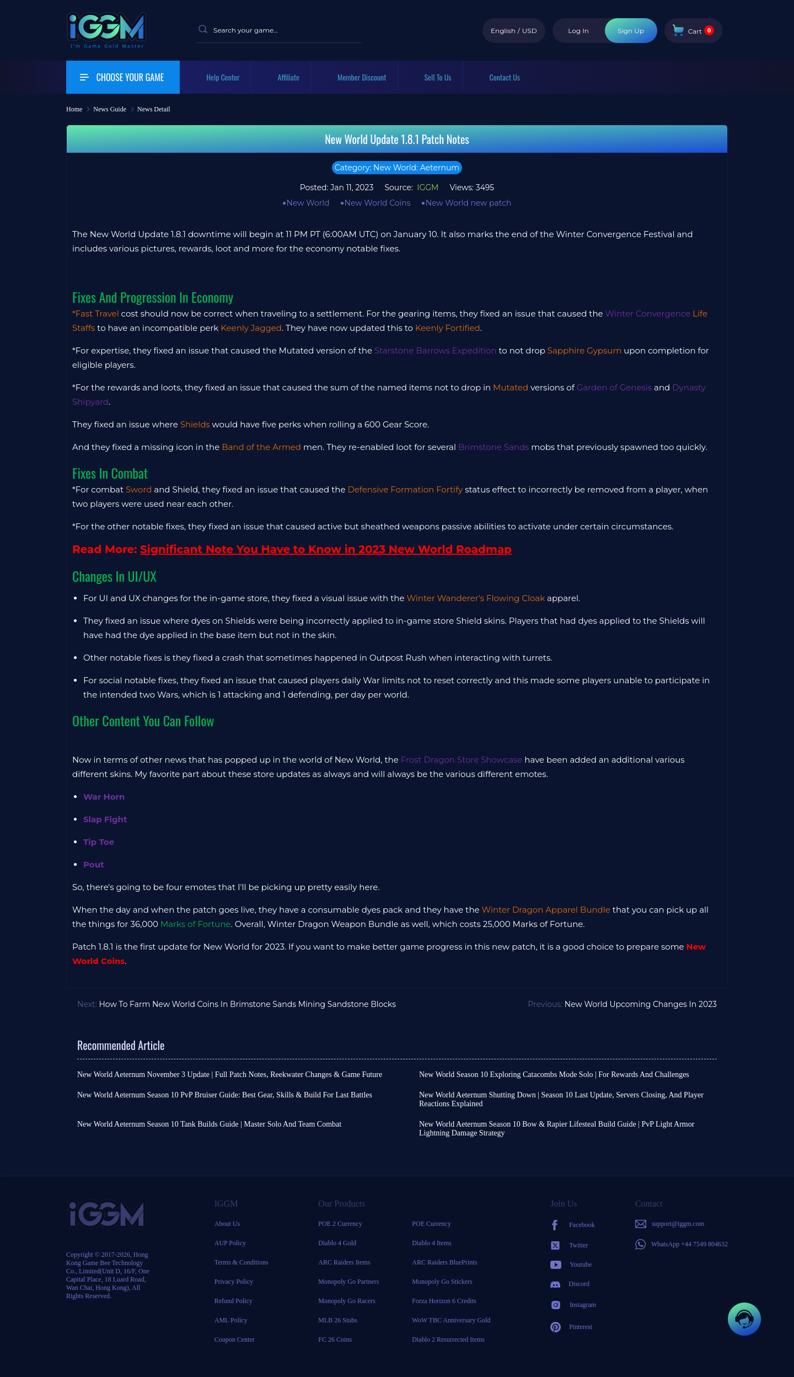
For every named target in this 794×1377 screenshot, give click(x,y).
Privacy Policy (233, 1281)
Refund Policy (233, 1301)
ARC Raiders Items (344, 1262)
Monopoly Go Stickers (442, 1281)
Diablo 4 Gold (337, 1243)
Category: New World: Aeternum (397, 168)
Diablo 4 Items (431, 1243)
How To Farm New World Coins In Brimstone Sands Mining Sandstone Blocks (247, 1004)
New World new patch (469, 203)
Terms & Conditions (241, 1262)
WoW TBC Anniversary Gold (451, 1320)
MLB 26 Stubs (337, 1320)
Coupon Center (234, 1339)
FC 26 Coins (335, 1339)
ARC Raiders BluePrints (444, 1262)
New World (308, 203)
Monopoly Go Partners (348, 1281)
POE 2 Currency (340, 1224)
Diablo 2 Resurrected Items (448, 1339)
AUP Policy (230, 1243)
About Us (227, 1224)
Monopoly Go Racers (346, 1301)
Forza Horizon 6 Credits (444, 1301)
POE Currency (431, 1224)
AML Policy (231, 1320)
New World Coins (378, 203)
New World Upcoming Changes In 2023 (641, 1004)
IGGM (427, 187)
